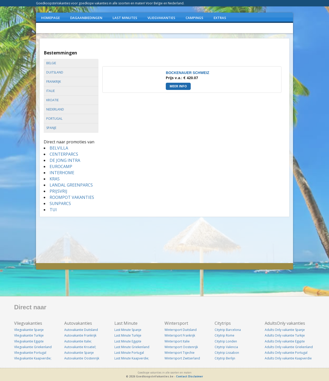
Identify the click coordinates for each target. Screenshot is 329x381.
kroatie (52, 100)
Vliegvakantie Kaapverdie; (32, 358)
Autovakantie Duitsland (81, 330)
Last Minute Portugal (129, 352)
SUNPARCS (60, 203)
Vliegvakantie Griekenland (33, 347)
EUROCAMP (61, 166)
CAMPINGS (194, 17)
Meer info (178, 86)
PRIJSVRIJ (58, 191)
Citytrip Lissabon (227, 352)
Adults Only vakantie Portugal (286, 352)
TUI (53, 209)
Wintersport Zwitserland (182, 358)
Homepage (50, 17)
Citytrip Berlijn (225, 358)
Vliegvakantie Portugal (30, 352)
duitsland (54, 72)
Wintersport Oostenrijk (181, 347)
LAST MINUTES (125, 17)
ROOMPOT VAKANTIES (72, 197)
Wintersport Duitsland (180, 330)
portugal (54, 118)
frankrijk (53, 81)
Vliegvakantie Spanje (29, 330)
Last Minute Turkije (127, 335)
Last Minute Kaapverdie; (131, 358)
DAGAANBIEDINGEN (86, 17)
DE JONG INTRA (65, 160)
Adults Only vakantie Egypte (285, 341)
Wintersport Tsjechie (179, 352)
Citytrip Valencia (226, 347)
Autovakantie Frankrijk (80, 335)
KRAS (55, 179)
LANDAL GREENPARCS (71, 185)
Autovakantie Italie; (78, 341)
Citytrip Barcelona (228, 330)
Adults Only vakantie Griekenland (289, 347)
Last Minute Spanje (127, 330)
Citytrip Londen (226, 341)
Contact (181, 376)
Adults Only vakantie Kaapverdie (288, 358)
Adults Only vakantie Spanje (285, 330)
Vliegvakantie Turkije (29, 335)
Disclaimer (195, 376)
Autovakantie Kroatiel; (80, 347)
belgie (51, 63)
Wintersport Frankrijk (179, 335)
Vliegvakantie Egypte (29, 341)
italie (50, 91)
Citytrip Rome (224, 335)
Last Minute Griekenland (131, 347)
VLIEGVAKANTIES (161, 17)
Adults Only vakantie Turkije (285, 335)
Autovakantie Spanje (79, 352)
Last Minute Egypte (127, 341)
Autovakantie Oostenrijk (81, 358)
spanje (51, 128)
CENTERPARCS (64, 154)
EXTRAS (220, 17)
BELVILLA (59, 148)
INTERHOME (62, 172)
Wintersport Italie (177, 341)
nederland (55, 109)
